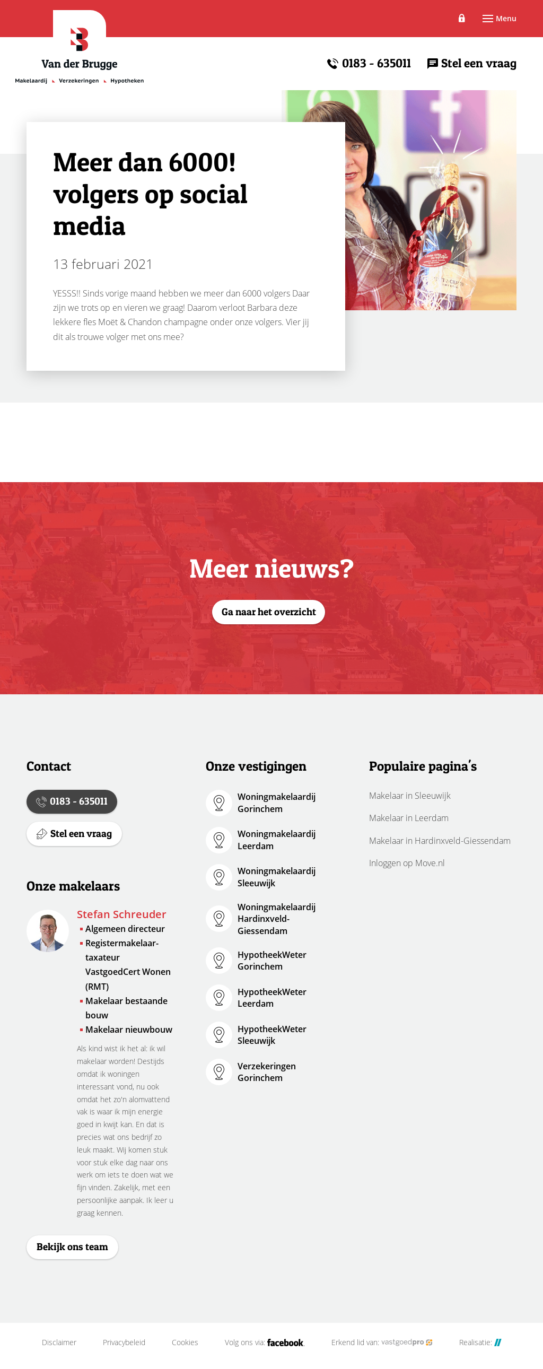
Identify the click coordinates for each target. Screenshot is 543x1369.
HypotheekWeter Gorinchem (272, 960)
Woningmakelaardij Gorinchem (277, 802)
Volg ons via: (265, 1349)
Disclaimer (59, 1349)
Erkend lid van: (382, 1349)
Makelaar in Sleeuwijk (410, 795)
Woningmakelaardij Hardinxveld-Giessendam (277, 919)
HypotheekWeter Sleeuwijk (272, 1035)
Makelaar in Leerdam (409, 818)
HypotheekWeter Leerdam (272, 997)
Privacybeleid (124, 1349)
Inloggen (451, 18)
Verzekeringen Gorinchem (267, 1072)
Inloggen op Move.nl (407, 863)
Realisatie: (480, 1349)
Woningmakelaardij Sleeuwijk (277, 876)
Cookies (185, 1349)
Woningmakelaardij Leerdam (277, 839)
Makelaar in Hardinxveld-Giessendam (440, 841)
